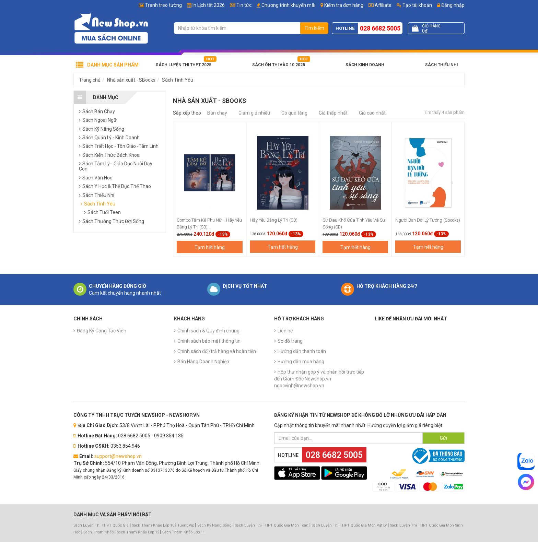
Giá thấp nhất (333, 113)
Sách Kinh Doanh (365, 64)
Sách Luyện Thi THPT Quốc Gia (101, 525)
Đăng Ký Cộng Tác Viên (101, 330)
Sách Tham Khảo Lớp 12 (138, 532)
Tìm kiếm (314, 28)
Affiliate (380, 5)
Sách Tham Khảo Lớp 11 (183, 532)
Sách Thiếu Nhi (441, 64)
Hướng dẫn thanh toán (302, 351)
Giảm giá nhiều (254, 113)
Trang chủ (90, 80)
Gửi (443, 438)
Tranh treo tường (163, 5)
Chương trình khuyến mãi (288, 5)
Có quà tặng (294, 113)
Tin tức (244, 5)
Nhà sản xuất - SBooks (131, 80)
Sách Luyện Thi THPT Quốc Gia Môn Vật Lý (349, 525)
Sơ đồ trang (290, 341)
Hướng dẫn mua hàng (301, 361)
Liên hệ (285, 330)
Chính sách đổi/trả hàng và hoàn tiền (216, 351)
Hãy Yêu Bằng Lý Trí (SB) (273, 220)
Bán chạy (217, 113)
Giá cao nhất (372, 113)
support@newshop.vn (118, 456)
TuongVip (185, 525)
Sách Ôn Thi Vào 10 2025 (278, 64)
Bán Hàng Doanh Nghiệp (203, 361)
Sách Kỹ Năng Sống (214, 525)
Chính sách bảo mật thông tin (209, 341)
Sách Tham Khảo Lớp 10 (153, 525)
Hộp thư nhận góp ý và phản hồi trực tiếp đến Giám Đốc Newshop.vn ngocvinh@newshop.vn (319, 378)
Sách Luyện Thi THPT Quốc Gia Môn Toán (271, 525)
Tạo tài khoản (414, 5)
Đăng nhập (451, 5)
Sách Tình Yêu (177, 80)
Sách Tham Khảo (98, 532)
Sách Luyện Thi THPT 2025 (183, 64)
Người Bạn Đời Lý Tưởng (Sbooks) (427, 220)
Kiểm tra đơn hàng (343, 5)
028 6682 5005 (380, 28)
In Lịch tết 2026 (208, 5)
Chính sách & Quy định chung (208, 330)
